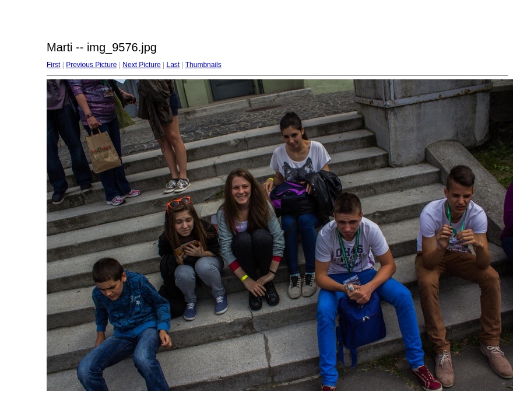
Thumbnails (203, 65)
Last (173, 65)
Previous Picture (91, 65)
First (53, 65)
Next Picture (141, 65)
